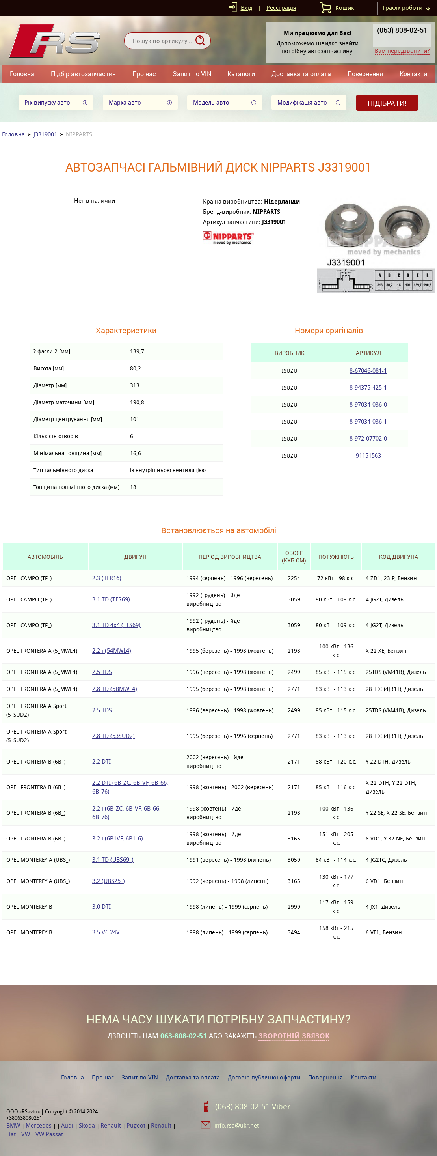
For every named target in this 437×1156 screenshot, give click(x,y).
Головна (22, 73)
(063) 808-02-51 (402, 30)
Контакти (413, 73)
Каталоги (241, 73)
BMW (14, 1125)
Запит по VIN (192, 73)
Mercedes (39, 1125)
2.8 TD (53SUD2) (113, 736)
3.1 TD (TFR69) (111, 599)
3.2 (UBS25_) (108, 881)
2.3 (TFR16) (106, 578)
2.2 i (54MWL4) (111, 650)
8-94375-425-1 (368, 387)
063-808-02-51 (183, 1036)
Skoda (88, 1125)
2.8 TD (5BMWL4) (114, 689)
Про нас (144, 73)
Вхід (246, 7)
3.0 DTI (101, 906)
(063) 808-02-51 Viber (252, 1106)
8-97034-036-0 (368, 404)
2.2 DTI (101, 761)
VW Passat (49, 1134)
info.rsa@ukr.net (236, 1125)
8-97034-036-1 (368, 421)
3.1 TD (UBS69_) (113, 859)
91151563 (368, 455)
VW (26, 1134)
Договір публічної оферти (264, 1077)
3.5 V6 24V (106, 932)
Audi (68, 1125)
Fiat (11, 1134)
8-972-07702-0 (368, 438)
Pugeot (136, 1125)
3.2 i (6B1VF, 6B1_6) (117, 838)
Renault (111, 1125)
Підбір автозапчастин (83, 73)
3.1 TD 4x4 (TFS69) (116, 625)
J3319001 (45, 134)
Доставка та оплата (301, 73)
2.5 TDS (102, 672)
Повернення (365, 73)
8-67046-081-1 (368, 370)
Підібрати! (387, 103)
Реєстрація (281, 7)
